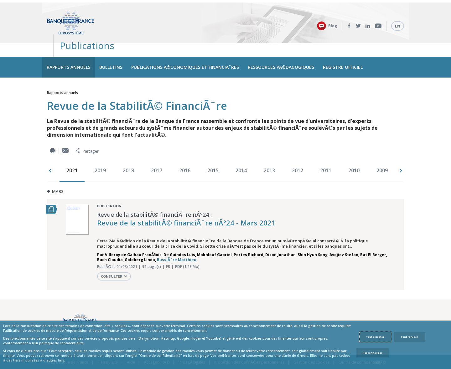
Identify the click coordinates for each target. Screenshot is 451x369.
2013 (269, 153)
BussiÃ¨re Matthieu (176, 243)
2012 (297, 153)
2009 (382, 153)
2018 (128, 153)
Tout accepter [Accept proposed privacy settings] (375, 336)
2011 (325, 153)
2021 (72, 153)
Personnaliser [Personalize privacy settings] (372, 352)
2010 (354, 153)
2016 (184, 153)
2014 (241, 153)
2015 (213, 153)
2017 (156, 153)
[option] (74, 154)
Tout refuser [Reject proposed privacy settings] (409, 336)
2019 (100, 153)
